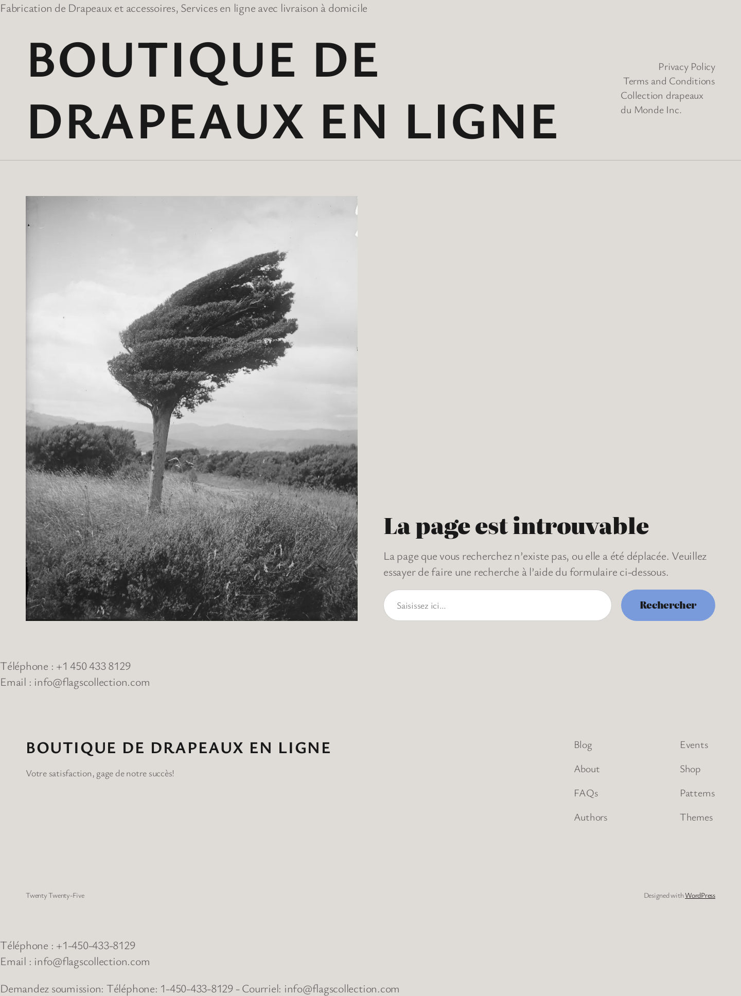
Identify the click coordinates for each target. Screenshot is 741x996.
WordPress (700, 895)
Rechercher (668, 605)
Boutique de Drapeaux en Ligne (292, 88)
